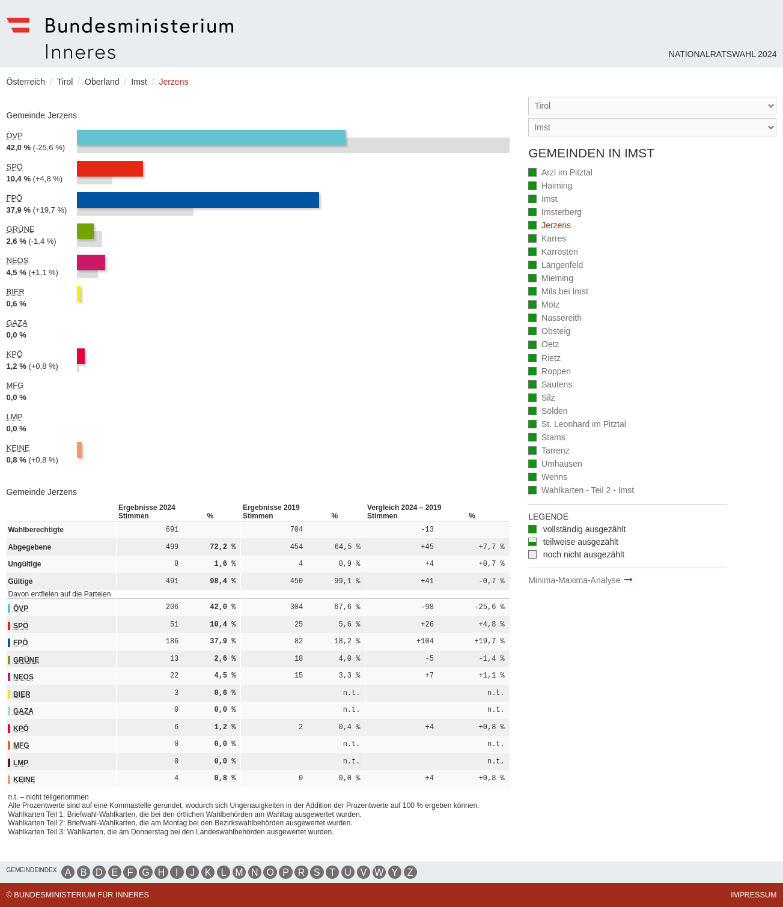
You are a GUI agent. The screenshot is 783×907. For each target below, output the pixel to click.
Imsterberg (555, 213)
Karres (547, 239)
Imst (542, 199)
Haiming (550, 186)
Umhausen (555, 464)
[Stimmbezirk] (652, 127)
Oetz (543, 345)
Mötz (543, 305)
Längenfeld (555, 265)
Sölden (547, 411)
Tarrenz (549, 451)
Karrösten (553, 252)
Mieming (550, 279)
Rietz (544, 359)
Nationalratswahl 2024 (723, 54)
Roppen (549, 372)
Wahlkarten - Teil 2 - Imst (581, 491)
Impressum (753, 895)
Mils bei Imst (558, 292)
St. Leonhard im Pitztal (577, 425)
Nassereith (555, 318)
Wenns (547, 478)
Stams (546, 438)
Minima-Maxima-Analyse (574, 580)
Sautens (550, 385)
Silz (541, 398)
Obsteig (549, 332)
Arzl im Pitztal (560, 173)
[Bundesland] (652, 106)
